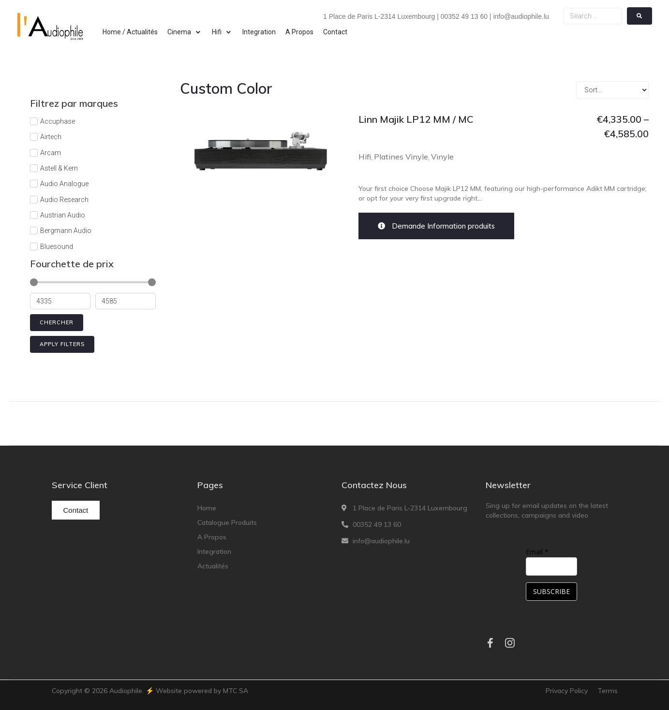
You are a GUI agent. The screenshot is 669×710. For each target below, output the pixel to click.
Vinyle (442, 156)
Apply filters (62, 344)
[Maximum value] (125, 301)
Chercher (57, 322)
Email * (537, 551)
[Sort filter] (612, 90)
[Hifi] (222, 32)
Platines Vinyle (401, 156)
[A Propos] (299, 32)
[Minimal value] (93, 282)
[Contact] (335, 32)
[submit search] (639, 16)
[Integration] (259, 32)
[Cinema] (185, 32)
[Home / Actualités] (130, 32)
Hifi (364, 156)
